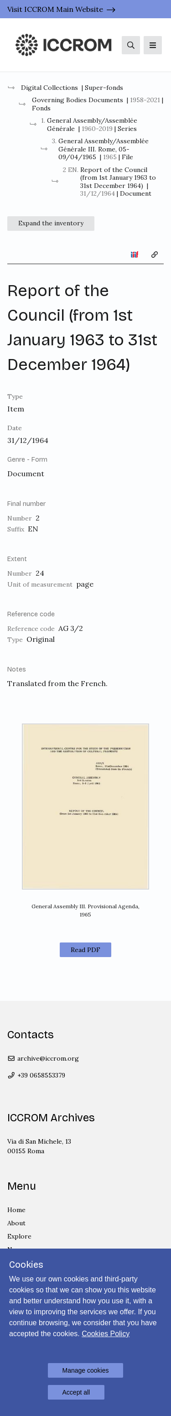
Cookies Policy (106, 1334)
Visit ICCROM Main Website (55, 9)
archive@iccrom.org (43, 1058)
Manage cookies (85, 1370)
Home (16, 1210)
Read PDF (85, 950)
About (16, 1223)
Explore (19, 1236)
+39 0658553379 (36, 1075)
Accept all (76, 1392)
